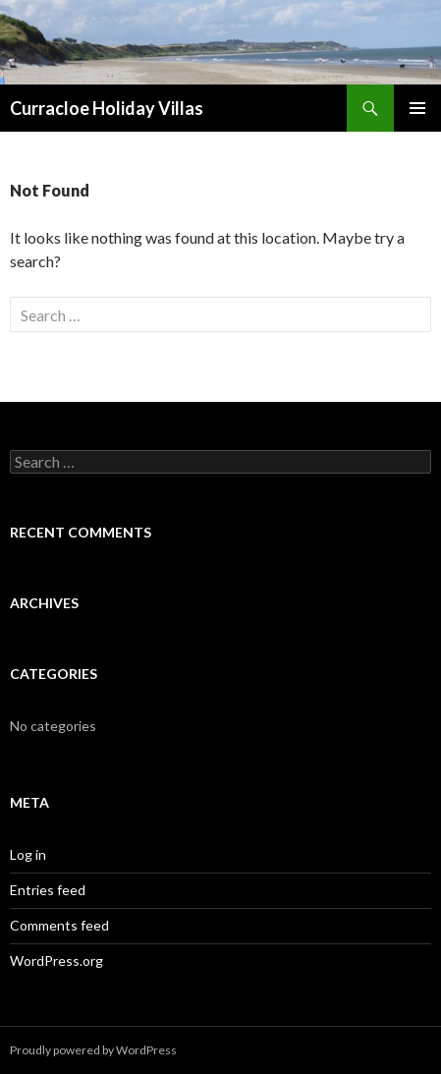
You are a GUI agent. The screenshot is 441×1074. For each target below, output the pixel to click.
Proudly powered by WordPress (93, 1050)
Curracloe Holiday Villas (106, 108)
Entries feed (47, 889)
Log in (28, 854)
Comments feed (59, 925)
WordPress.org (56, 960)
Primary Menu (417, 108)
